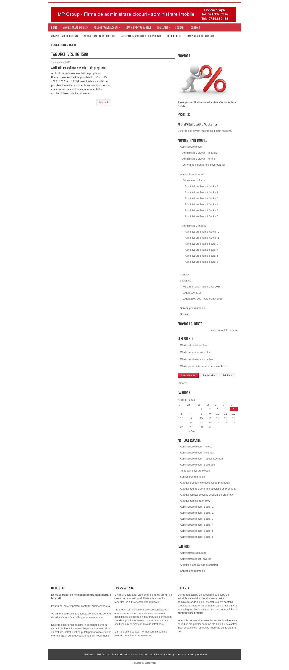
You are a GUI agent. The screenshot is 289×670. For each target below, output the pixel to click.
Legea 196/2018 (191, 292)
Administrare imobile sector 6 (202, 261)
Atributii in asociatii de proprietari (141, 35)
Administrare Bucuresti (64, 35)
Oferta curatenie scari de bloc (197, 359)
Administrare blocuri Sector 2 (201, 192)
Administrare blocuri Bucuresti (197, 464)
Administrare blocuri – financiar (200, 152)
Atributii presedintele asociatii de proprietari (79, 67)
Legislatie (164, 26)
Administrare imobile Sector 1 (202, 231)
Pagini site (209, 375)
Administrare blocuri (108, 26)
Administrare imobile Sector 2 (202, 237)
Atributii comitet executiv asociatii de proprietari (207, 494)
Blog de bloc (174, 35)
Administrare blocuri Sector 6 (201, 216)
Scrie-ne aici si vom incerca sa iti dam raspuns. (205, 130)
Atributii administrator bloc (195, 500)
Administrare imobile (77, 26)
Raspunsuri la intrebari (200, 35)
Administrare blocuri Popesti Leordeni (201, 458)
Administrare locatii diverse (99, 35)
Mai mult (103, 102)
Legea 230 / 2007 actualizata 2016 (202, 298)
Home (54, 27)
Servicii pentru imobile (138, 27)
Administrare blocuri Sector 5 (201, 210)
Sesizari (179, 27)
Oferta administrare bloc (194, 345)
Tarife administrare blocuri (195, 470)
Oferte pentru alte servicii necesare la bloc (204, 366)
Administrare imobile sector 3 (202, 243)
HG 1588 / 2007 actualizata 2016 (201, 286)
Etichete (227, 375)
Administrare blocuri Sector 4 (201, 204)
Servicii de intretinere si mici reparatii (203, 164)
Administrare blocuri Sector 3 (201, 198)
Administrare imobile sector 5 (202, 255)
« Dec (192, 431)
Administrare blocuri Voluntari (197, 452)
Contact (195, 27)
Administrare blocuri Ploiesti (196, 446)
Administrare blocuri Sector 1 (201, 186)
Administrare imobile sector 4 (202, 249)
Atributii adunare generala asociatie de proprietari (208, 488)
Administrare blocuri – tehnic (198, 158)
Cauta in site (188, 375)
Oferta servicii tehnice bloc (195, 352)
